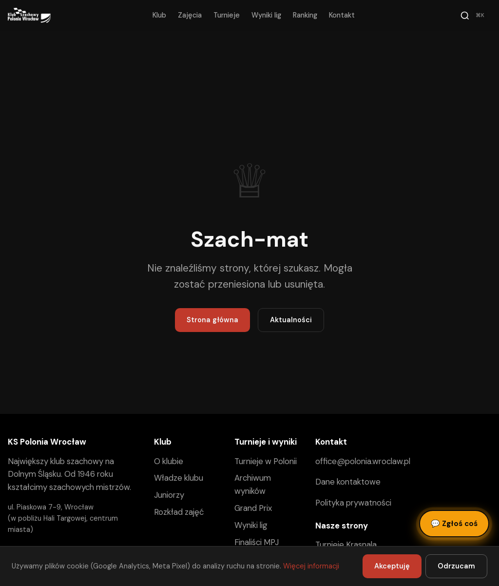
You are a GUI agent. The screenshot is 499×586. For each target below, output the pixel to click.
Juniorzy (169, 494)
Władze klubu (178, 477)
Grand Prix (253, 508)
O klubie (168, 461)
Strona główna (212, 319)
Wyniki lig (266, 15)
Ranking (305, 15)
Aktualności (291, 319)
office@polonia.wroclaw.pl (362, 461)
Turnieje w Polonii (265, 461)
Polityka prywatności (353, 502)
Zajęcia (190, 15)
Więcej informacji (311, 566)
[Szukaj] (473, 15)
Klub (159, 15)
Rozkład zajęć (179, 512)
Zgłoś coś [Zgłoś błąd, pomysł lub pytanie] (454, 523)
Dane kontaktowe (348, 481)
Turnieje (226, 15)
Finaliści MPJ (256, 542)
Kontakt (342, 15)
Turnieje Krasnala (346, 544)
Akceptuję (392, 566)
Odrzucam (456, 566)
